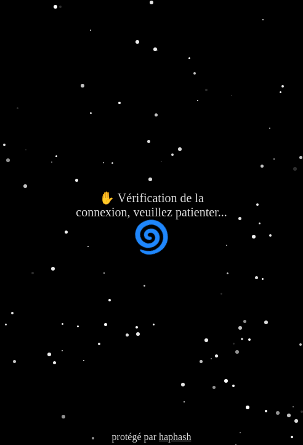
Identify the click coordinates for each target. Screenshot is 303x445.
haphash (175, 436)
